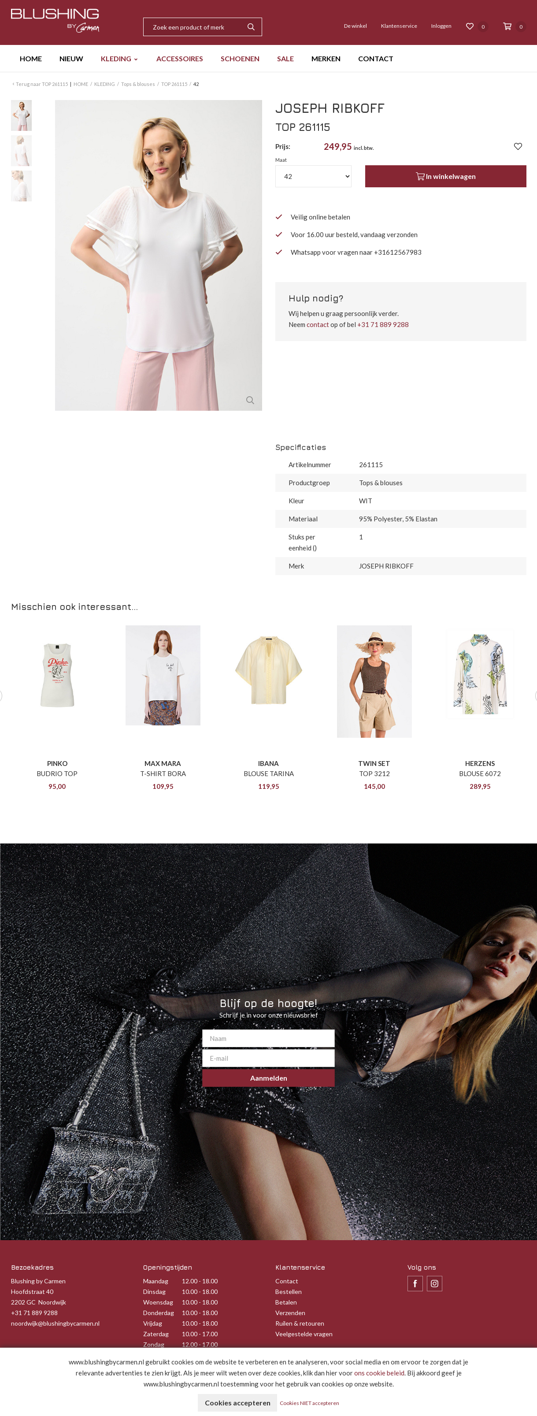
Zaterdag (156, 1334)
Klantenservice (399, 26)
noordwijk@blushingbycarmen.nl (55, 1323)
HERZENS (480, 763)
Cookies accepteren (237, 1402)
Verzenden (290, 1312)
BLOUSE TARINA (269, 773)
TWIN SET (374, 763)
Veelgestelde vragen (304, 1334)
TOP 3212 (374, 773)
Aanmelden (268, 1078)
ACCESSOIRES (179, 58)
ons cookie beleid (379, 1373)
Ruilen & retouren (299, 1323)
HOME (31, 58)
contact (318, 324)
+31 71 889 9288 (383, 324)
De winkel (355, 26)
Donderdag (158, 1312)
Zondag (153, 1344)
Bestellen (288, 1291)
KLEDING (116, 58)
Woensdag (158, 1302)
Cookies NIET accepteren (310, 1403)
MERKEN (326, 58)
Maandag (155, 1281)
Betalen (286, 1302)
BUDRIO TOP (57, 773)
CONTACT (375, 58)
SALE (285, 58)
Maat (281, 160)
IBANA (268, 763)
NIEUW (71, 58)
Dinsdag (154, 1291)
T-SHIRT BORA (163, 773)
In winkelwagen (446, 176)
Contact (286, 1281)
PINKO (57, 763)
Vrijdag (152, 1323)
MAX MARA (162, 763)
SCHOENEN (240, 58)
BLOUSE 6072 (480, 773)
